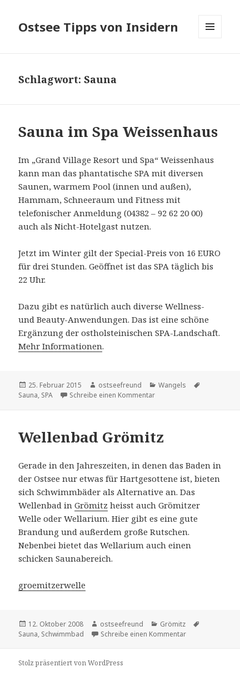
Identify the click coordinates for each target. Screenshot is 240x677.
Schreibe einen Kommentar (112, 395)
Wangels (172, 385)
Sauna (28, 395)
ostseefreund (120, 385)
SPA (47, 395)
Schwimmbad (62, 634)
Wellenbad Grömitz (91, 437)
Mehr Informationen (60, 346)
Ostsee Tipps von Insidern (98, 26)
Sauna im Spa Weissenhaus (118, 131)
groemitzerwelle (52, 585)
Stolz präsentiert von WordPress (70, 663)
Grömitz (91, 505)
